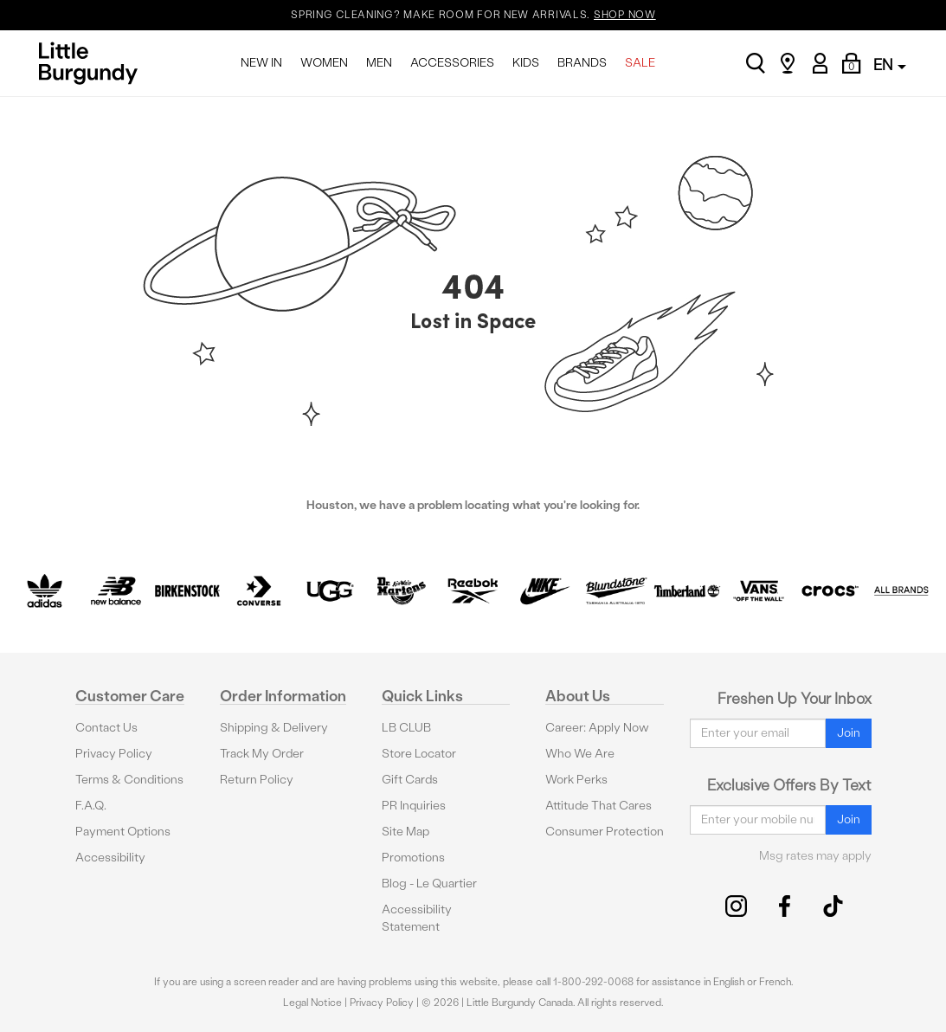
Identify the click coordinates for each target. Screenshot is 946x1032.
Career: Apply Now (597, 727)
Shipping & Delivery (274, 727)
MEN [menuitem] (379, 62)
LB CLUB (406, 727)
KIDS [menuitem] (525, 62)
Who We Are (580, 753)
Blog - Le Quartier (429, 883)
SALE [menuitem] (640, 62)
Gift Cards (410, 779)
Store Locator (419, 753)
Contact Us (106, 727)
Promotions (413, 857)
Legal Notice (312, 1003)
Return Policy (256, 779)
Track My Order (262, 753)
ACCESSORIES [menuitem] (452, 62)
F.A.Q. (90, 805)
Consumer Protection (604, 831)
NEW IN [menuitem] (261, 62)
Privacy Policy (113, 753)
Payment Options (123, 831)
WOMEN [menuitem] (324, 62)
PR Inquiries (414, 805)
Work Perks (576, 779)
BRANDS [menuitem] (582, 62)
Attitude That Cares (598, 805)
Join (848, 733)
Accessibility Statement (417, 918)
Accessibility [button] (110, 857)
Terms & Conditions (129, 779)
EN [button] (889, 64)
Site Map (405, 831)
